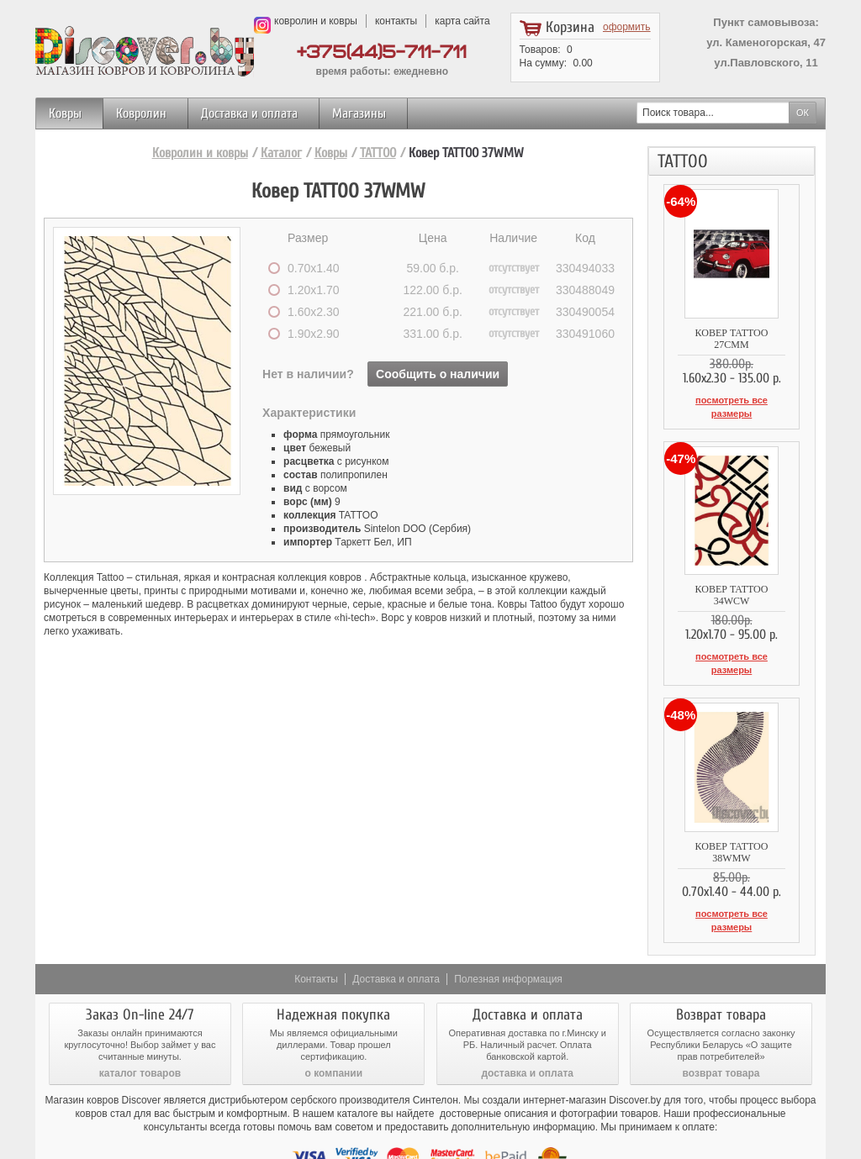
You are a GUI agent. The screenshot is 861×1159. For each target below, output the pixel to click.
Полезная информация (508, 929)
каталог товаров (140, 1023)
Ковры (65, 113)
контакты (396, 21)
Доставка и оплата (249, 113)
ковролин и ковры (315, 21)
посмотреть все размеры (731, 400)
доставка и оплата (527, 1023)
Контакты (316, 929)
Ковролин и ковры (200, 153)
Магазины (359, 113)
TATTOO (378, 153)
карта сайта (462, 21)
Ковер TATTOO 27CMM (731, 333)
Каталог (281, 153)
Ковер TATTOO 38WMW (731, 813)
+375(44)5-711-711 (382, 52)
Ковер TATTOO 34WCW (732, 572)
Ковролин (141, 113)
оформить (627, 27)
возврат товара (721, 1023)
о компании (333, 1023)
